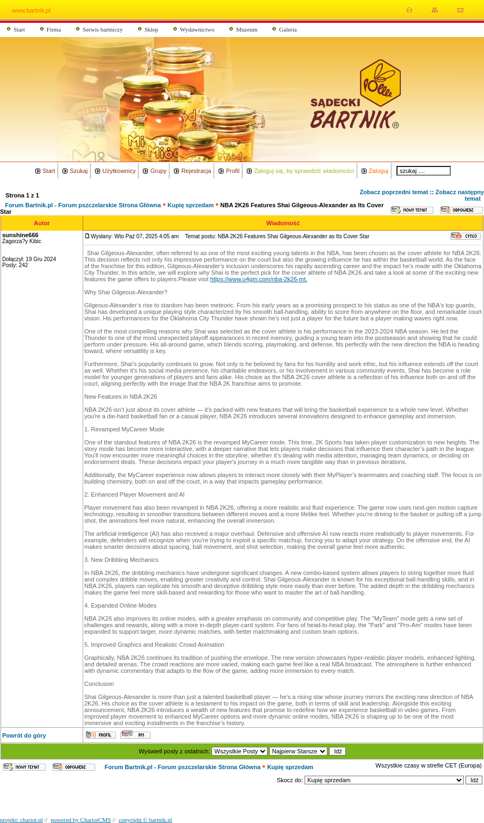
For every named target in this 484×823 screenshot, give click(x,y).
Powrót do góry (24, 735)
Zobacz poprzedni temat (393, 192)
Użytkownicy (118, 171)
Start (19, 29)
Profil (232, 171)
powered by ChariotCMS (81, 819)
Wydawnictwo (197, 29)
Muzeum (246, 29)
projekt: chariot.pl (21, 819)
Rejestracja (196, 171)
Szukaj (79, 171)
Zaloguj (378, 171)
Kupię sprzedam (191, 205)
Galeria (287, 29)
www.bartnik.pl (31, 10)
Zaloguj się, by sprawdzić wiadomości (303, 171)
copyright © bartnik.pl (145, 819)
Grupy (158, 171)
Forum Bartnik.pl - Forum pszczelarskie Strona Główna (83, 205)
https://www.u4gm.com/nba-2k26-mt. (259, 279)
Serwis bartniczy (103, 29)
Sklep (151, 29)
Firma (54, 29)
